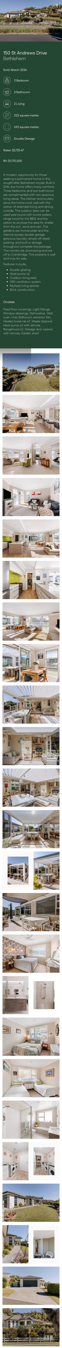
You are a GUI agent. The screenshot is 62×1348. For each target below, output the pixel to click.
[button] (57, 5)
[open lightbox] (31, 372)
